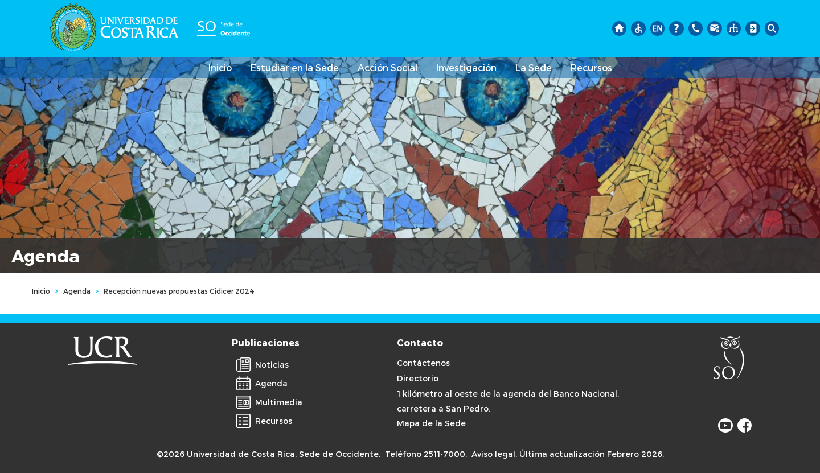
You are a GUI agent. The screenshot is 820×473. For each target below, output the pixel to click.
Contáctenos (423, 363)
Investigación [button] (466, 67)
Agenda (77, 291)
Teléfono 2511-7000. (426, 454)
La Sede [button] (533, 67)
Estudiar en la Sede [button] (295, 67)
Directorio (417, 378)
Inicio (220, 67)
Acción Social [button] (387, 67)
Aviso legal (493, 454)
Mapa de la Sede (431, 423)
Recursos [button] (591, 67)
